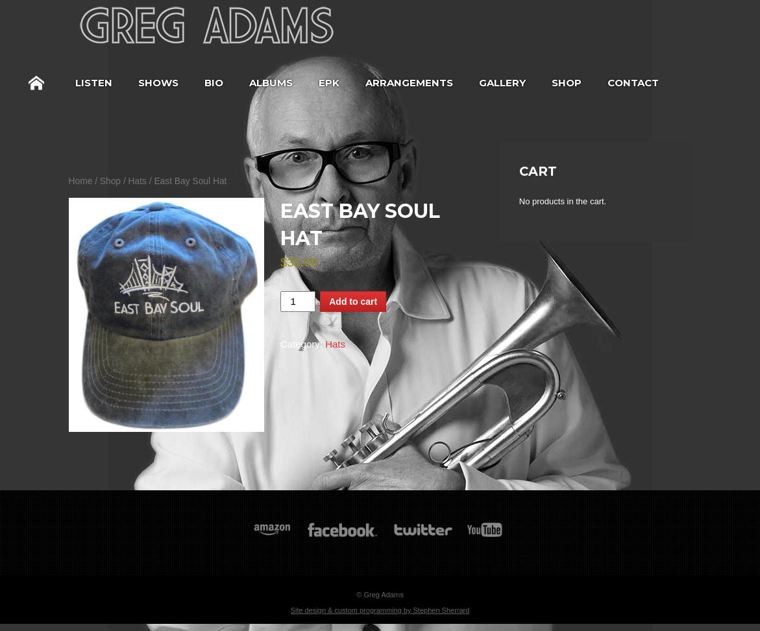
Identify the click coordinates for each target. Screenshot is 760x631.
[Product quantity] (297, 301)
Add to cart (353, 301)
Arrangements (409, 83)
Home (36, 83)
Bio (213, 83)
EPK (329, 83)
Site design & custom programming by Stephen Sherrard (380, 610)
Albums (271, 83)
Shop (567, 83)
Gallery (502, 83)
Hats (138, 181)
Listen (93, 83)
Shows (158, 83)
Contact (633, 83)
